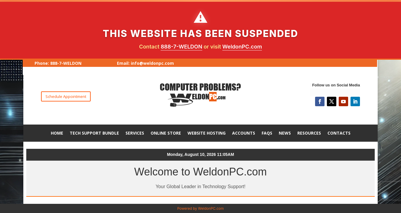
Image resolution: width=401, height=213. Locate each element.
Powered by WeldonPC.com (200, 208)
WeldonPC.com (242, 46)
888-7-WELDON (181, 46)
